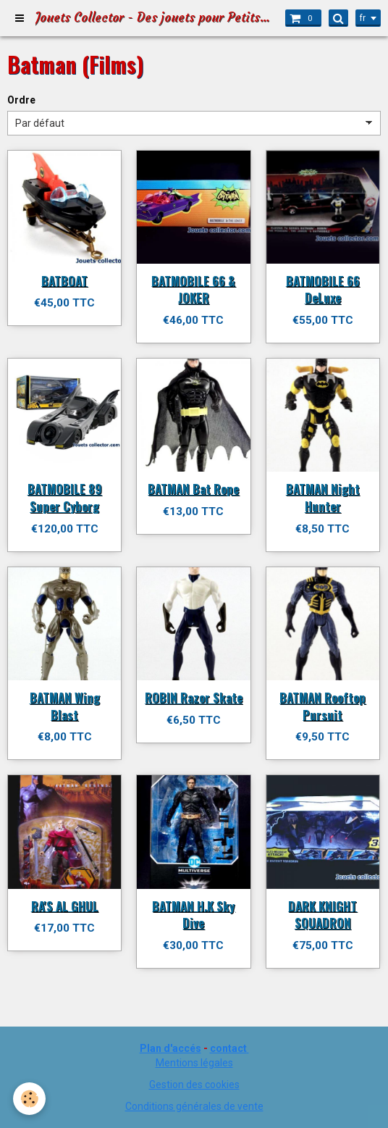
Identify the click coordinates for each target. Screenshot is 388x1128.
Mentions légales (194, 1063)
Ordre (21, 100)
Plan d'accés (170, 1048)
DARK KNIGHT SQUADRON (322, 914)
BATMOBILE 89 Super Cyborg (65, 497)
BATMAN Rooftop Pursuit (322, 706)
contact (228, 1048)
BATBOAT (64, 280)
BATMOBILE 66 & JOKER (193, 288)
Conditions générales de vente (194, 1106)
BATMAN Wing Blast (65, 706)
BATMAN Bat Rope (193, 489)
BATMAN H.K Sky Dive (193, 914)
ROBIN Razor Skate (193, 697)
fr (363, 18)
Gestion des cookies (194, 1084)
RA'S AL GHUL (64, 905)
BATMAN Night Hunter (323, 497)
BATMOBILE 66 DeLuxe (323, 288)
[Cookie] (29, 1098)
